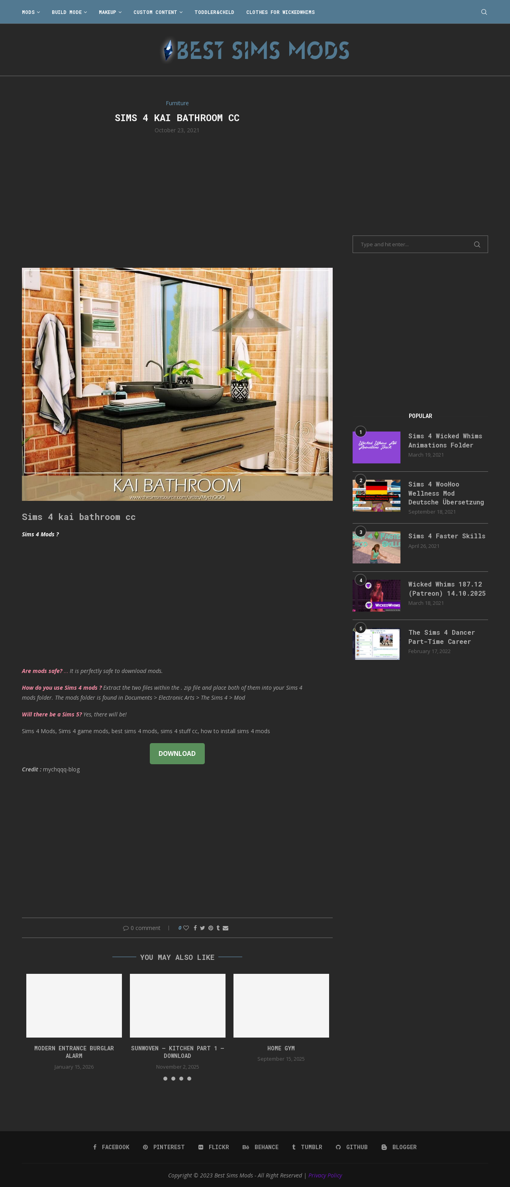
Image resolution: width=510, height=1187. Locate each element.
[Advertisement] (177, 200)
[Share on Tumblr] (218, 928)
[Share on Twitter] (202, 928)
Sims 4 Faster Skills (446, 536)
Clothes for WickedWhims (280, 12)
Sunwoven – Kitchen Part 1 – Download (177, 1052)
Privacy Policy (325, 1175)
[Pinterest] (164, 1147)
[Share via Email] (225, 928)
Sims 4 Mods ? (40, 534)
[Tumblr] (307, 1147)
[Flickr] (213, 1147)
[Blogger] (399, 1147)
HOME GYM (281, 1048)
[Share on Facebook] (195, 928)
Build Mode (67, 12)
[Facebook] (111, 1147)
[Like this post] (186, 928)
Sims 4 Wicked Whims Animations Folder (445, 440)
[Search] (484, 12)
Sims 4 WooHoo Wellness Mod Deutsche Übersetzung (446, 493)
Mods (28, 12)
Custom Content (155, 12)
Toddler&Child (214, 12)
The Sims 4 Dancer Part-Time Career (441, 636)
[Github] (352, 1147)
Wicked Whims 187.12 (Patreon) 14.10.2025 (447, 588)
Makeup (107, 12)
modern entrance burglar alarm (74, 1052)
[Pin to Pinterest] (210, 928)
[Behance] (261, 1147)
